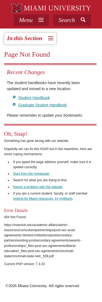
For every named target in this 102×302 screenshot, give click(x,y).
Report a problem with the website (37, 187)
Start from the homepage (31, 174)
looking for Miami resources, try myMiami (42, 199)
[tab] (31, 20)
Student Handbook (34, 98)
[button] (72, 20)
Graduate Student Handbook (42, 105)
